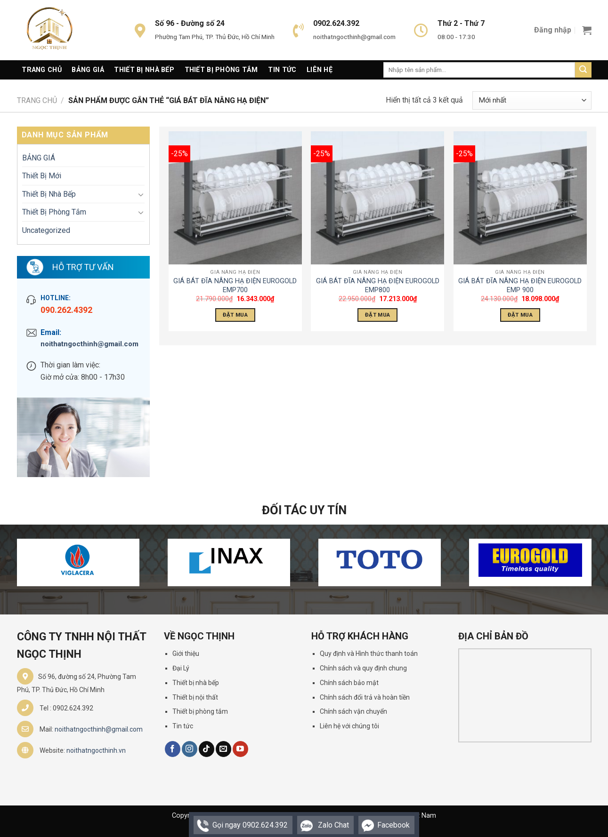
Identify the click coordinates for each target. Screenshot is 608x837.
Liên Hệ (319, 70)
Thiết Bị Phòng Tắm (221, 70)
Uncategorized (46, 230)
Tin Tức (282, 70)
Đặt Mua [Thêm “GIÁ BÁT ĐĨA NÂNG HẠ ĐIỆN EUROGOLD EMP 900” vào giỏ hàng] (520, 314)
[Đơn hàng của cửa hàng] (531, 100)
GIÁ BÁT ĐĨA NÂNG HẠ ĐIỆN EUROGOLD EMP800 (377, 285)
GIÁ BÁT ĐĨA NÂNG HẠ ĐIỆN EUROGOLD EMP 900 (520, 285)
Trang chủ (37, 100)
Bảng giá (88, 70)
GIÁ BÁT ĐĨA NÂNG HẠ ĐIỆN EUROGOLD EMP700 (235, 285)
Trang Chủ (42, 70)
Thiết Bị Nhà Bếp (144, 70)
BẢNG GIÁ (38, 157)
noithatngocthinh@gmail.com (89, 344)
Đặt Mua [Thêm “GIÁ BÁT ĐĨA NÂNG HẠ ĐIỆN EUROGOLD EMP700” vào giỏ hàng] (235, 314)
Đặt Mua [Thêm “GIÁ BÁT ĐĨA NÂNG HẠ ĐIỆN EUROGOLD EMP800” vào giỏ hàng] (377, 314)
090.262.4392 (66, 310)
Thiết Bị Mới (41, 175)
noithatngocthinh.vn (96, 750)
